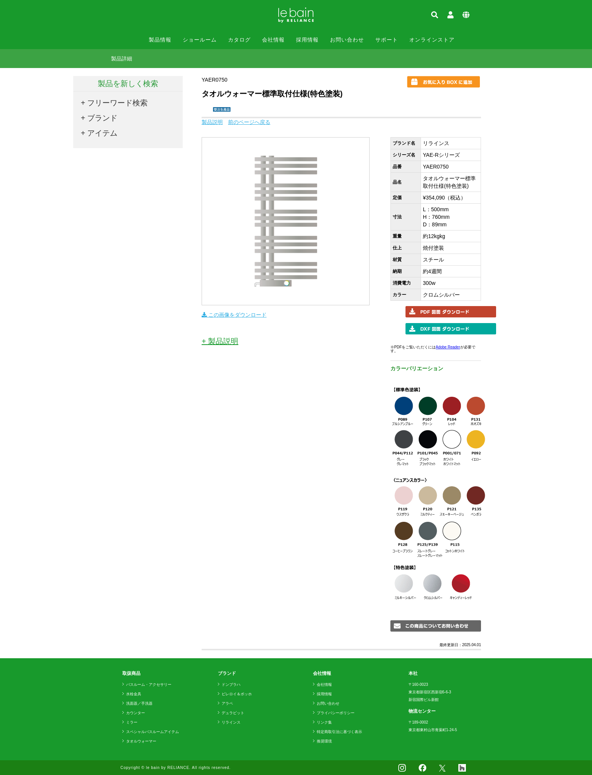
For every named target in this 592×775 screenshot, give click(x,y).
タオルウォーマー (141, 741)
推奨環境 (324, 741)
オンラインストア (432, 40)
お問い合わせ (347, 40)
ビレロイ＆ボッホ (237, 694)
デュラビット (233, 713)
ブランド (102, 118)
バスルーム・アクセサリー (148, 684)
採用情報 (307, 40)
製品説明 (212, 122)
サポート (386, 40)
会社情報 (273, 40)
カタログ (239, 40)
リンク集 (324, 722)
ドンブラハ (231, 684)
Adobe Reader (448, 347)
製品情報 (160, 40)
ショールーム (200, 40)
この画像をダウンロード (234, 315)
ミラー (131, 722)
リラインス (231, 722)
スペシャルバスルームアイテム (152, 732)
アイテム (102, 133)
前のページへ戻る (249, 122)
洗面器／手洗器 (139, 703)
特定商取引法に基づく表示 (339, 732)
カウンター (135, 713)
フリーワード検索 (117, 103)
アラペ (227, 703)
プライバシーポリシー (336, 713)
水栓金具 (133, 694)
